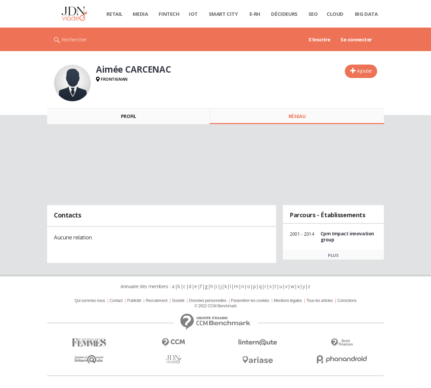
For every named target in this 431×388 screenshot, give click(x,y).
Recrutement (156, 300)
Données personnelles (207, 300)
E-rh (255, 13)
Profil (128, 116)
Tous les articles (319, 300)
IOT (193, 13)
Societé (178, 300)
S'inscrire (319, 39)
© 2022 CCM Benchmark (215, 306)
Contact (116, 300)
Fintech (169, 13)
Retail (114, 13)
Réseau (297, 116)
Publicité (134, 300)
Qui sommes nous (89, 300)
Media (140, 13)
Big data (366, 13)
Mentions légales (288, 300)
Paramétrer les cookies (250, 300)
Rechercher (74, 39)
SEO (313, 13)
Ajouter (364, 71)
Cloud (335, 13)
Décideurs (284, 13)
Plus (333, 255)
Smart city (223, 13)
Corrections (347, 300)
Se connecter (356, 39)
